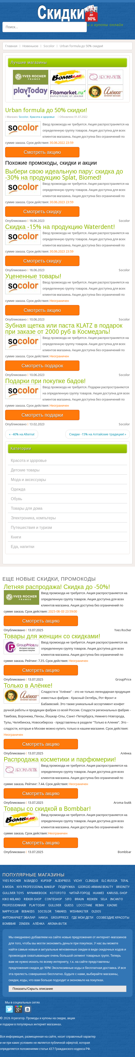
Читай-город (79, 893)
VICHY (78, 880)
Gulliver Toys (13, 893)
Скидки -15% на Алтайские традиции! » (97, 434)
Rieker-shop (33, 899)
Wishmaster (79, 911)
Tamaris (61, 911)
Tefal (124, 880)
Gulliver (54, 905)
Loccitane (84, 905)
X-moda (8, 886)
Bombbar (9, 923)
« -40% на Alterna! (21, 434)
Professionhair (14, 905)
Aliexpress (63, 880)
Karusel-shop (117, 893)
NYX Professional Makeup (36, 886)
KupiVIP (46, 880)
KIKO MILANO (11, 899)
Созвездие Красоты (112, 917)
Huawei (98, 893)
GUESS (69, 905)
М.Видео (31, 880)
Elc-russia (109, 880)
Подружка (66, 886)
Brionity (123, 886)
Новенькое (30, 46)
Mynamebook (37, 893)
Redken (92, 899)
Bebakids (28, 911)
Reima (99, 905)
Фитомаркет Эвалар (18, 917)
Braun (79, 899)
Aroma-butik (57, 923)
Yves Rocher (11, 880)
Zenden (24, 923)
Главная (11, 46)
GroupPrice (60, 917)
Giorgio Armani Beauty (95, 886)
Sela (104, 899)
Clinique (91, 880)
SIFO (68, 899)
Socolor (49, 46)
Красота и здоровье (42, 117)
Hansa (43, 917)
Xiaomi (112, 905)
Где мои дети (82, 917)
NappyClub (10, 911)
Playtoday (37, 905)
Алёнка (39, 923)
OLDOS (96, 911)
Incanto (116, 899)
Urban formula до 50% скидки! (46, 110)
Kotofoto (58, 893)
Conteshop (53, 899)
